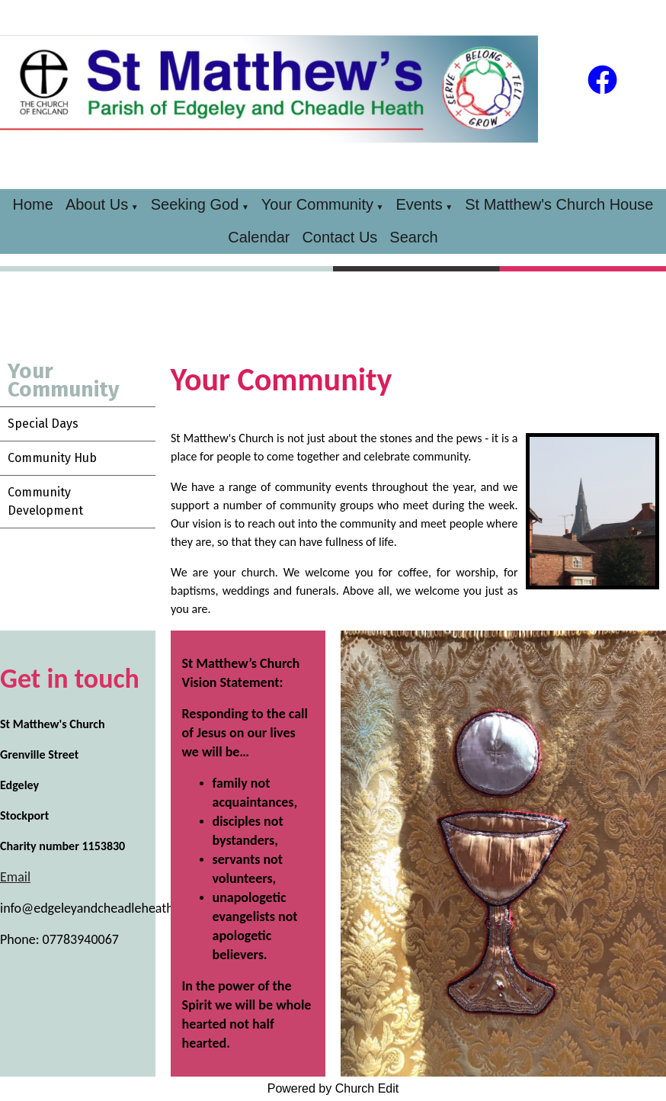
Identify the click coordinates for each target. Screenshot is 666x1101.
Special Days (43, 423)
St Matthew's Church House (559, 204)
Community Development (45, 501)
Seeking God (195, 204)
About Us (97, 204)
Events (419, 204)
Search (413, 237)
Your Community (317, 204)
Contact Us (339, 237)
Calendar (259, 237)
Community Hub (52, 458)
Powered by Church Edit (333, 1088)
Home (33, 204)
